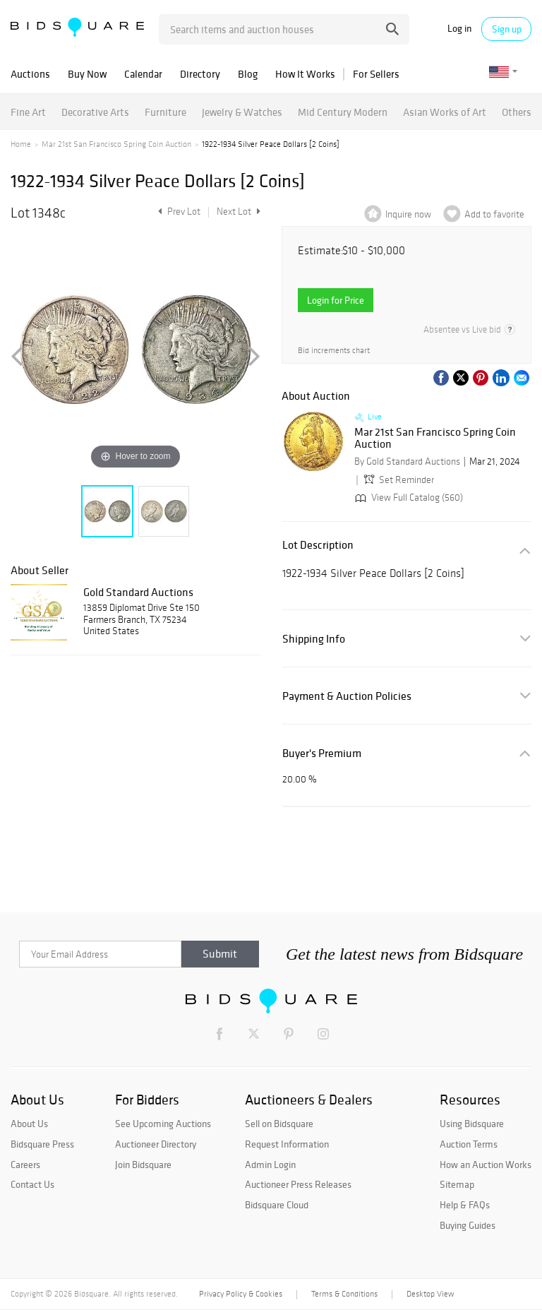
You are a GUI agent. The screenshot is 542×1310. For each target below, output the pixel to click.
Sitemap (457, 1184)
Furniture (165, 112)
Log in (459, 28)
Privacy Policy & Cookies (240, 1294)
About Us (29, 1123)
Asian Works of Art (444, 112)
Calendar (143, 74)
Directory (200, 74)
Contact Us (32, 1184)
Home (21, 144)
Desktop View (430, 1294)
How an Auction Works (485, 1164)
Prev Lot (177, 212)
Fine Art (28, 112)
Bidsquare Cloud (276, 1204)
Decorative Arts (95, 112)
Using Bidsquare (472, 1123)
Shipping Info (313, 638)
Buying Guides (467, 1225)
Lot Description (318, 545)
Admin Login (270, 1164)
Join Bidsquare (143, 1164)
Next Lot (238, 212)
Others (516, 112)
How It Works (305, 74)
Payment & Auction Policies (346, 696)
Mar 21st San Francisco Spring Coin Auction (116, 144)
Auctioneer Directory (155, 1144)
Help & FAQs (465, 1204)
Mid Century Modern (342, 112)
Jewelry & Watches (242, 112)
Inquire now (408, 214)
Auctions (30, 74)
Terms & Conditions (344, 1294)
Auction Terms (469, 1144)
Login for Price (335, 300)
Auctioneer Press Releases (298, 1184)
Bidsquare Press (42, 1144)
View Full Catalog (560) (407, 498)
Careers (25, 1164)
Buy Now (87, 74)
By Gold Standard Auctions (407, 461)
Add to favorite (494, 214)
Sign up (507, 29)
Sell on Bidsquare (279, 1123)
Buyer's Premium (321, 753)
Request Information (287, 1144)
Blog (248, 74)
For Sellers (376, 74)
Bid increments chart (334, 350)
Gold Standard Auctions (138, 592)
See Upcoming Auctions (163, 1123)
